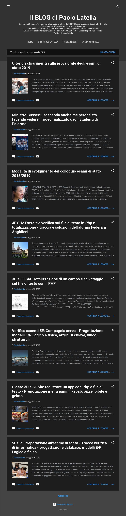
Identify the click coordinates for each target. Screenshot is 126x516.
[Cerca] (117, 7)
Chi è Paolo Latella (48, 42)
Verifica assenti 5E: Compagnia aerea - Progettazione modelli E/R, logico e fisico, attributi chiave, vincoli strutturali (57, 335)
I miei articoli (70, 42)
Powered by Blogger (63, 504)
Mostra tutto (108, 52)
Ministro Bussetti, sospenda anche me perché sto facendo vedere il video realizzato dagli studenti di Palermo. (55, 119)
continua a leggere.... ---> (100, 100)
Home (30, 42)
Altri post (63, 496)
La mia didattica (90, 42)
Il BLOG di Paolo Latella (63, 17)
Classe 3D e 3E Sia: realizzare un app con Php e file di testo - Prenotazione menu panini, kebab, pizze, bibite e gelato (59, 391)
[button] (112, 63)
